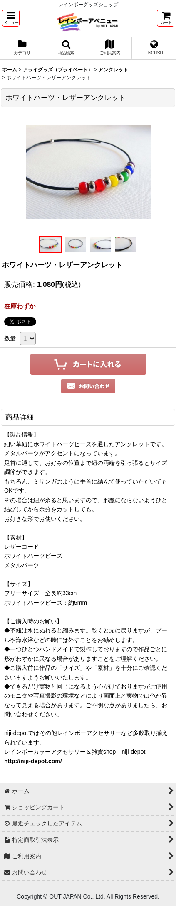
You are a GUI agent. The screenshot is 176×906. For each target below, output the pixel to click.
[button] (11, 18)
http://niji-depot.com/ (33, 761)
